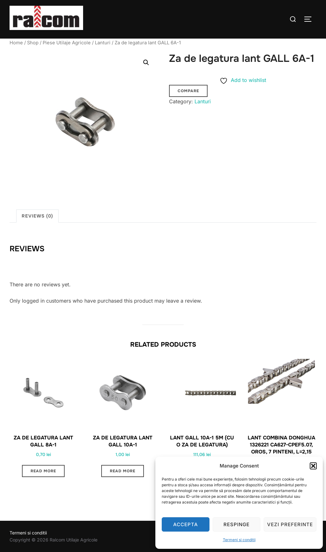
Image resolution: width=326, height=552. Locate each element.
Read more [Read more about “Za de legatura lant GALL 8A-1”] (43, 471)
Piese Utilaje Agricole (67, 43)
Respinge (236, 524)
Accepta (185, 524)
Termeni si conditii (239, 539)
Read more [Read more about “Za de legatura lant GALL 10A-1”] (122, 471)
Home (16, 43)
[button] (313, 466)
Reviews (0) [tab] (37, 216)
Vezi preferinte (290, 524)
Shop (33, 43)
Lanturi (102, 43)
